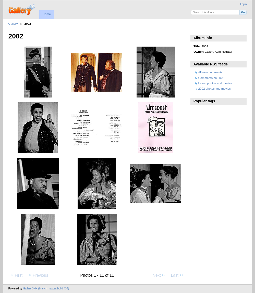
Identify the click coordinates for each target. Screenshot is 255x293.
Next (159, 275)
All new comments (210, 72)
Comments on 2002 (211, 77)
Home (46, 14)
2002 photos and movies (214, 88)
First (16, 275)
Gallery (13, 23)
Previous (38, 275)
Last (177, 275)
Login (243, 4)
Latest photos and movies (215, 83)
